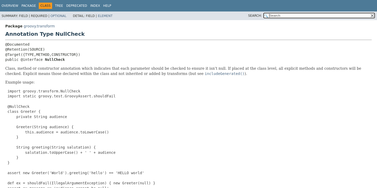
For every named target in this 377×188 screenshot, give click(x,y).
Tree (59, 6)
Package (28, 6)
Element (105, 16)
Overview (10, 6)
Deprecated (76, 6)
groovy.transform (39, 26)
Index (95, 6)
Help (107, 6)
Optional (58, 16)
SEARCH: (255, 15)
